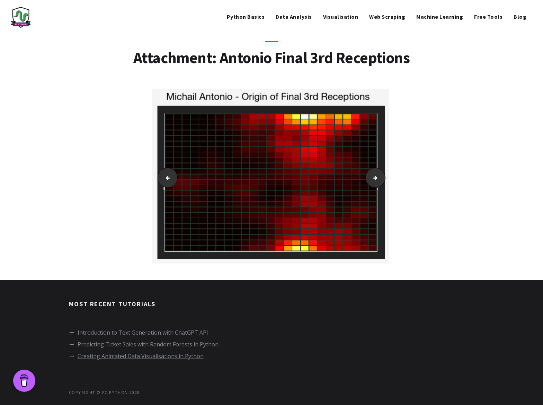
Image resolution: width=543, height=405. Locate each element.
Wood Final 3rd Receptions (383, 177)
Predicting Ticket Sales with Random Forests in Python (148, 344)
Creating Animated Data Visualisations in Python (141, 356)
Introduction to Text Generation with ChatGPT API (143, 332)
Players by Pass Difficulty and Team (164, 177)
